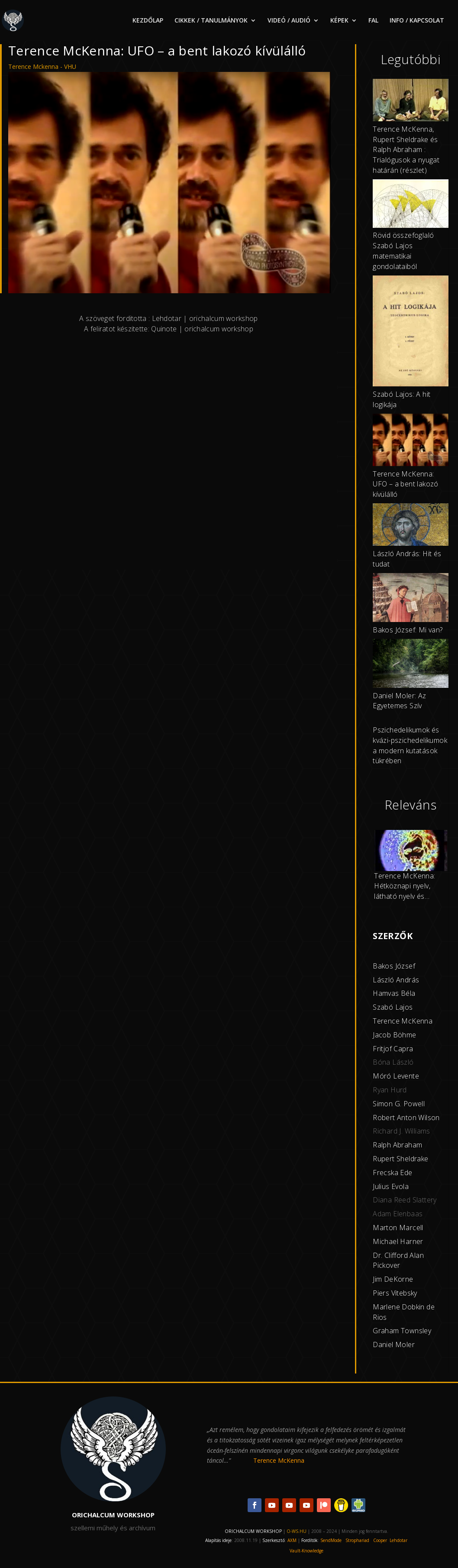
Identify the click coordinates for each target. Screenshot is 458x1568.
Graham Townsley (402, 1330)
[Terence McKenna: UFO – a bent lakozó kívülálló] (410, 441)
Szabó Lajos (393, 1007)
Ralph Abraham (397, 1145)
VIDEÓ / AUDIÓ (289, 20)
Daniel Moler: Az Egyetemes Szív (399, 701)
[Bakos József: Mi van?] (410, 599)
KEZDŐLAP (147, 20)
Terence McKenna (402, 1021)
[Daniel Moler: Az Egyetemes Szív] (410, 665)
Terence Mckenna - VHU (42, 66)
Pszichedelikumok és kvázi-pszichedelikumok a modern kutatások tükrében (410, 745)
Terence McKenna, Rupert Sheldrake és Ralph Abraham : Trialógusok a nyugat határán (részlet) (406, 149)
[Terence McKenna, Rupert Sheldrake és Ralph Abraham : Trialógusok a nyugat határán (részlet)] (410, 101)
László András (396, 980)
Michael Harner (398, 1241)
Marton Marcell (398, 1227)
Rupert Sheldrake (400, 1158)
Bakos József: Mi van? (407, 630)
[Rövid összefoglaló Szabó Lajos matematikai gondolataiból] (410, 205)
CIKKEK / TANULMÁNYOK (211, 20)
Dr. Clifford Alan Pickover (398, 1260)
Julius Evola (391, 1186)
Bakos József (394, 966)
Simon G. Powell (399, 1103)
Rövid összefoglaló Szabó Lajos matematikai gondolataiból (403, 250)
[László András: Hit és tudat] (410, 526)
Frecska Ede (392, 1172)
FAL (373, 20)
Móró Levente (396, 1076)
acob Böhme (395, 1035)
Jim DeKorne (393, 1279)
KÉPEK (339, 20)
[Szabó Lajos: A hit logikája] (410, 332)
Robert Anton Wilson (406, 1117)
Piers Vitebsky (395, 1293)
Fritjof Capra (393, 1048)
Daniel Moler (394, 1344)
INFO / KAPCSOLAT (417, 20)
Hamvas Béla (394, 993)
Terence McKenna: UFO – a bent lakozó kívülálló (406, 484)
